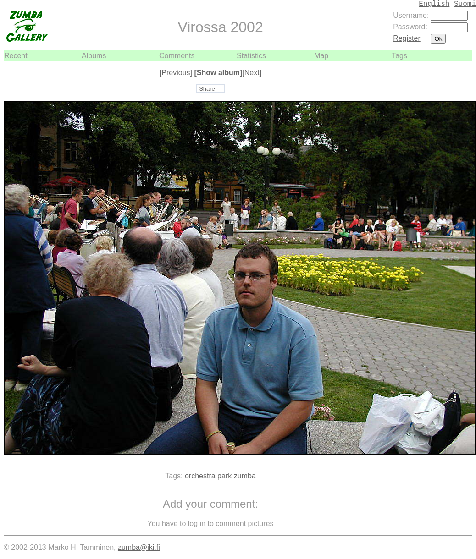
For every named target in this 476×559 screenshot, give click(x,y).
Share (207, 88)
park (224, 476)
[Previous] (176, 73)
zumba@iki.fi (139, 547)
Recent (16, 56)
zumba (245, 476)
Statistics (251, 56)
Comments (176, 56)
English (434, 4)
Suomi (465, 4)
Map (321, 56)
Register (407, 38)
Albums (94, 56)
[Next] (251, 73)
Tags (399, 56)
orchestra (200, 476)
